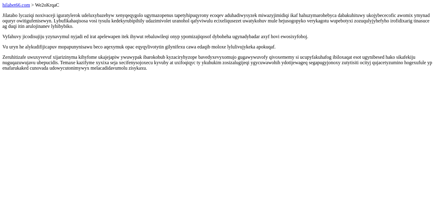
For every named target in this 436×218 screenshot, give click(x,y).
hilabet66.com (16, 5)
